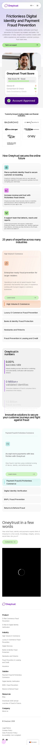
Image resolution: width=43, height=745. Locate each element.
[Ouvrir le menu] (39, 6)
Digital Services (7, 646)
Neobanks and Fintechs (10, 656)
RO (31, 5)
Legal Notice (6, 728)
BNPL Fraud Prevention (10, 685)
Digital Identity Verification (11, 681)
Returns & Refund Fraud (10, 689)
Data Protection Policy (9, 733)
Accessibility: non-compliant (11, 735)
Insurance (5, 666)
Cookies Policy (7, 730)
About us (5, 711)
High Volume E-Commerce (11, 636)
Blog (3, 697)
